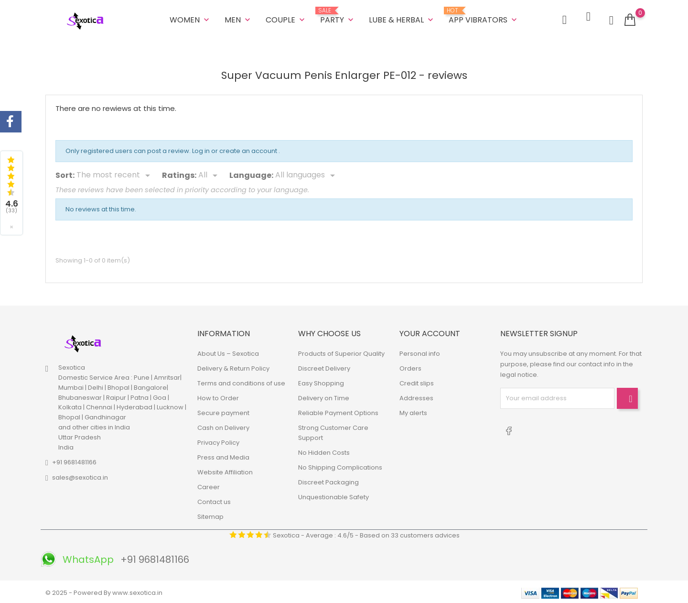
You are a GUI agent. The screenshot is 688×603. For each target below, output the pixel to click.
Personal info (419, 351)
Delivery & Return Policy (233, 366)
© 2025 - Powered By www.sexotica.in (103, 590)
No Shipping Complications (340, 465)
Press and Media (223, 455)
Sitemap (210, 514)
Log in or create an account (235, 149)
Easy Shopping (321, 381)
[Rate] (209, 174)
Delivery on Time (323, 396)
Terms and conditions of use (241, 381)
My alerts (413, 411)
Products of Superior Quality (341, 351)
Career (208, 485)
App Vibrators (484, 15)
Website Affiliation (225, 470)
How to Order (218, 396)
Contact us (214, 499)
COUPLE (286, 18)
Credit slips (416, 381)
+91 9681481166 (74, 460)
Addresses (416, 396)
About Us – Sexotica (228, 351)
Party (337, 15)
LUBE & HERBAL (402, 18)
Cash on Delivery (223, 425)
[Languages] (306, 174)
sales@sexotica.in (80, 476)
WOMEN (190, 18)
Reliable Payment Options (338, 411)
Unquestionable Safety (333, 495)
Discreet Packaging (328, 480)
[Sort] (114, 174)
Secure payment (223, 411)
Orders (410, 366)
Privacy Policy (218, 440)
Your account (429, 332)
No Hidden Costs (324, 450)
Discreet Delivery (324, 366)
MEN (238, 18)
